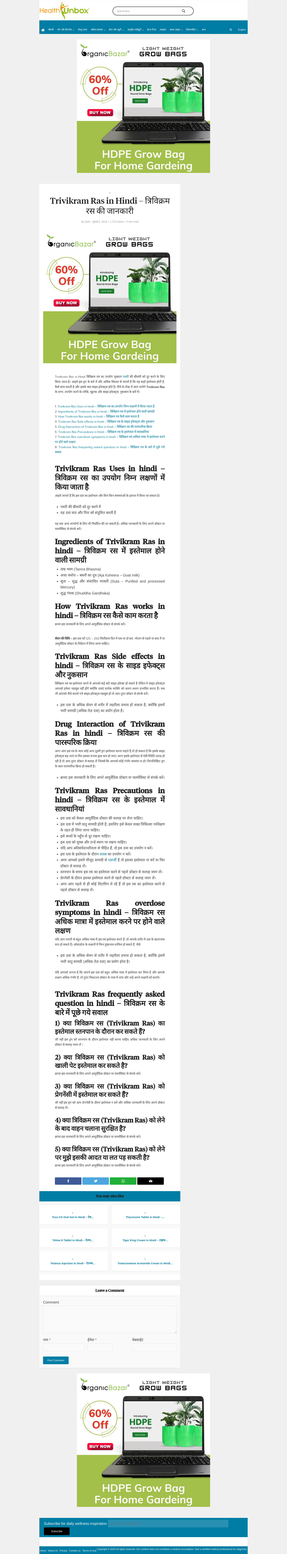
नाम (47, 1340)
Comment (51, 1302)
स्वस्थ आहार (175, 29)
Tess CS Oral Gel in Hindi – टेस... (73, 1217)
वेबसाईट (137, 1340)
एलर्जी (112, 860)
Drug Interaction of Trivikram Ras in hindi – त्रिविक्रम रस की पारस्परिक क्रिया (105, 427)
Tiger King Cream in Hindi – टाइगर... (144, 1240)
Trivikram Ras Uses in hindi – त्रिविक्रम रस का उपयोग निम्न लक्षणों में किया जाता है (105, 406)
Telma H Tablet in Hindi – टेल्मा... (73, 1240)
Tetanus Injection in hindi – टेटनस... (73, 1263)
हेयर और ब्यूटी (115, 29)
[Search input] (145, 11)
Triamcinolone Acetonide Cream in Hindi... (145, 1263)
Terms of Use (89, 1550)
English (242, 29)
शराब (103, 854)
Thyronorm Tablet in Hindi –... (145, 1217)
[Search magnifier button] (183, 11)
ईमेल (91, 1340)
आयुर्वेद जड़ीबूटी (134, 29)
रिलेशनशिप (191, 29)
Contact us (75, 1550)
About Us (53, 1550)
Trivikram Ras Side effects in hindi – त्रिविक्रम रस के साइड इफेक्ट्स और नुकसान (106, 421)
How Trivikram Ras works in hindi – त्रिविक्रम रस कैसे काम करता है (98, 416)
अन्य (204, 29)
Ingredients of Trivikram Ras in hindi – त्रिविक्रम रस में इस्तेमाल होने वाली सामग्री (106, 411)
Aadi (87, 221)
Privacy (63, 1550)
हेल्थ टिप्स (151, 29)
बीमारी (51, 29)
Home (43, 1550)
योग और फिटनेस (64, 29)
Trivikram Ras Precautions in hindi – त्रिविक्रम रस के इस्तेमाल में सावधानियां (103, 432)
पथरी (126, 376)
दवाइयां (163, 29)
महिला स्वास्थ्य (97, 29)
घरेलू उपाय (82, 29)
